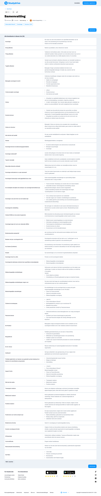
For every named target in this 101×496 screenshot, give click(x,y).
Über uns (33, 492)
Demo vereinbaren (22, 479)
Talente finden (21, 475)
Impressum (26, 492)
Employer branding (22, 477)
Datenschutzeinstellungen (42, 492)
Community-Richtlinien (9, 479)
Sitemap (51, 492)
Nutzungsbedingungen (9, 492)
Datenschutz (19, 492)
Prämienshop (7, 477)
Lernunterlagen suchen (9, 475)
